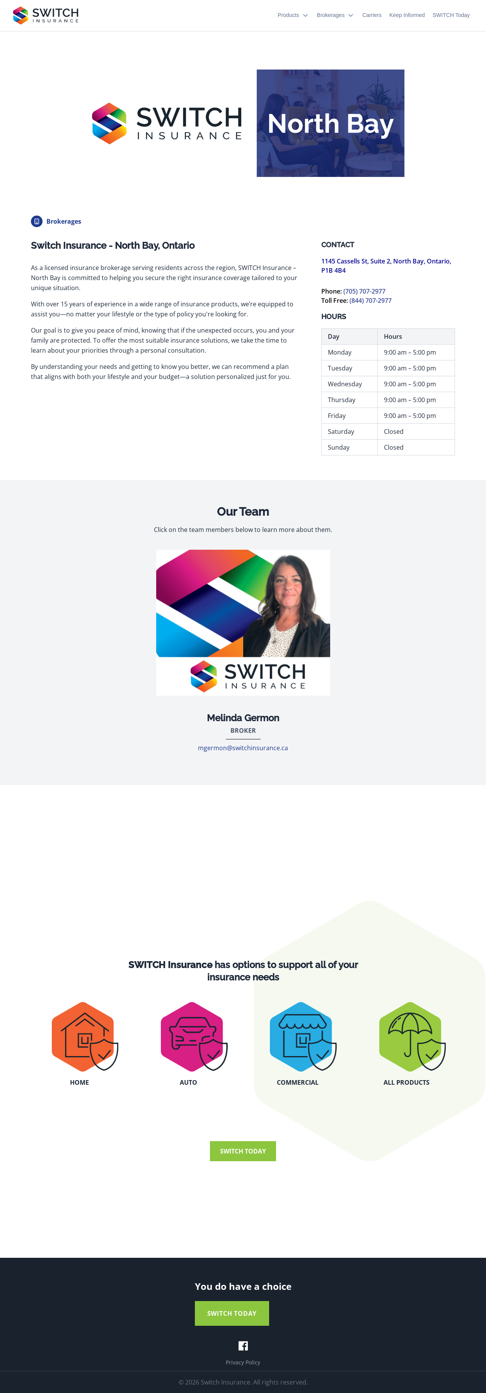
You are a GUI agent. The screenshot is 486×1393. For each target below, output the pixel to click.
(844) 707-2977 (371, 300)
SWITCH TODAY (243, 1151)
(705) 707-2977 (364, 291)
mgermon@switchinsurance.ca (243, 748)
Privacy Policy (243, 1362)
